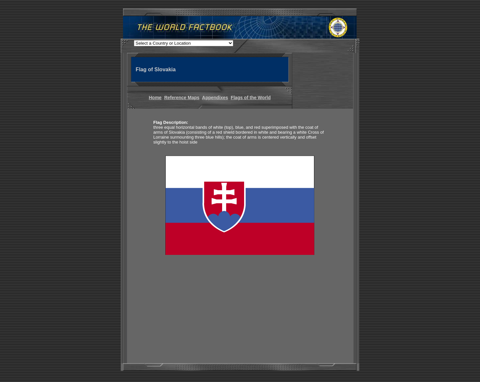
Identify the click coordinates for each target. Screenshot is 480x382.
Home (155, 97)
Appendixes (215, 97)
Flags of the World (251, 97)
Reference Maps (181, 97)
